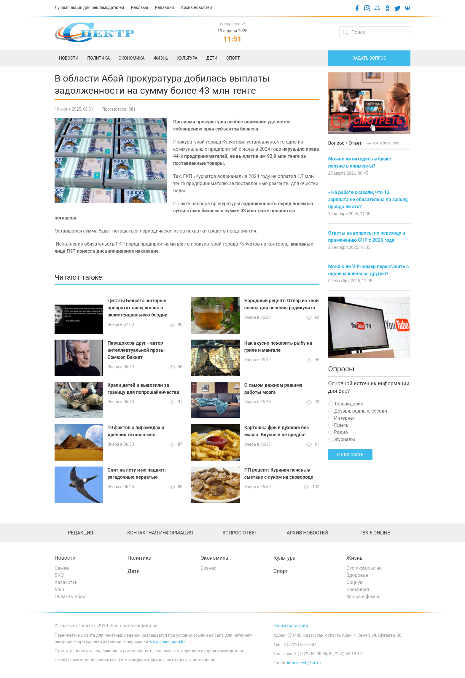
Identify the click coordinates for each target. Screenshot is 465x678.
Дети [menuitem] (211, 58)
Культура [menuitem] (187, 58)
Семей (62, 568)
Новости (65, 558)
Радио (338, 432)
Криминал (357, 589)
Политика (139, 558)
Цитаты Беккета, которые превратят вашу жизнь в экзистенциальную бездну (137, 308)
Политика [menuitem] (98, 58)
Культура (284, 558)
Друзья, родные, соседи (357, 411)
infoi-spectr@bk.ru (304, 663)
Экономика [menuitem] (132, 58)
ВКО (59, 575)
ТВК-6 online (375, 533)
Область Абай (70, 596)
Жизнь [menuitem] (161, 58)
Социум (355, 582)
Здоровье (357, 575)
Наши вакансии (290, 625)
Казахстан (66, 582)
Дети (134, 571)
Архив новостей (196, 7)
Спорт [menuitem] (233, 58)
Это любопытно (364, 568)
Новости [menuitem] (68, 58)
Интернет (341, 418)
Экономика (214, 558)
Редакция (164, 7)
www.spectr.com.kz (167, 641)
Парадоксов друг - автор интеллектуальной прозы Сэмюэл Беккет (136, 350)
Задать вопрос (369, 58)
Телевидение (345, 404)
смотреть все (382, 143)
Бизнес (208, 568)
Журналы (341, 439)
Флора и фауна (362, 596)
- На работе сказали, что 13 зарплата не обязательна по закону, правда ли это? (368, 199)
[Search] (374, 32)
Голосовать (350, 454)
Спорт (280, 571)
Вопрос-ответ (239, 533)
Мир (59, 589)
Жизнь (354, 558)
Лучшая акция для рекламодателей (89, 7)
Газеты (339, 425)
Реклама (139, 7)
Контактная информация (160, 533)
